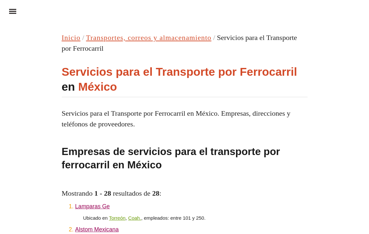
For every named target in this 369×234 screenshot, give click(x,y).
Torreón (117, 218)
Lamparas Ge (92, 206)
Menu (9, 11)
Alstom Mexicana (97, 229)
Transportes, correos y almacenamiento (149, 37)
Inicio (71, 37)
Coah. (134, 218)
